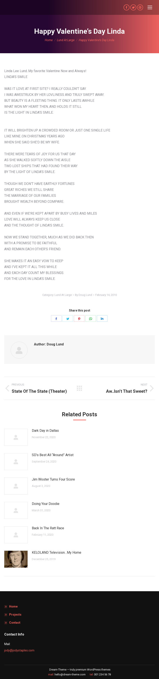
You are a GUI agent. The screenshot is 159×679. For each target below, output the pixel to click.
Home (13, 606)
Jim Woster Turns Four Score (53, 479)
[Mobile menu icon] (149, 7)
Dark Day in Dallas (45, 431)
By (83, 294)
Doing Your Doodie (45, 504)
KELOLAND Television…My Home (56, 552)
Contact (14, 622)
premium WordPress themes (93, 669)
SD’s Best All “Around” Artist (52, 455)
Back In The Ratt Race (48, 528)
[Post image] (16, 437)
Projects (15, 614)
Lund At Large (63, 294)
